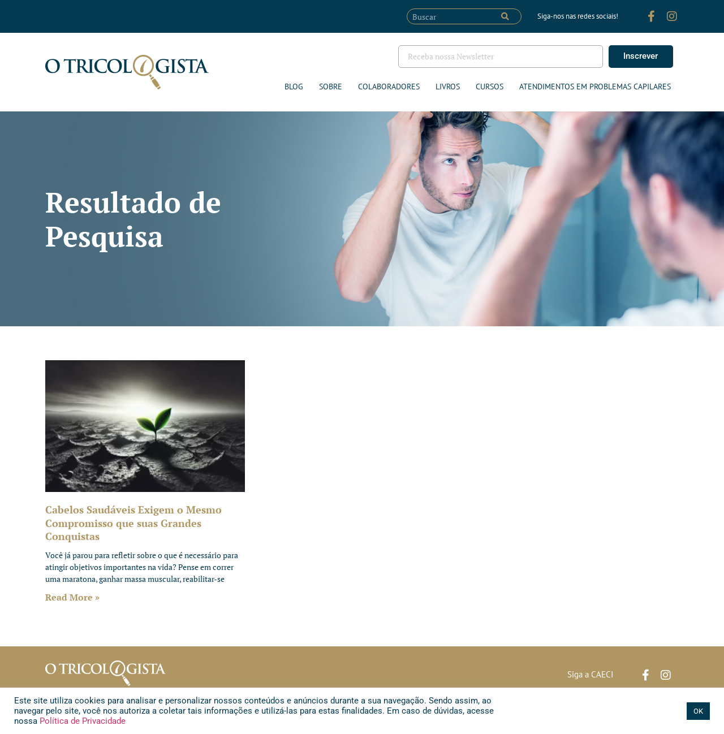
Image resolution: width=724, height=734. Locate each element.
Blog (294, 86)
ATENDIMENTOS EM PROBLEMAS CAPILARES (595, 86)
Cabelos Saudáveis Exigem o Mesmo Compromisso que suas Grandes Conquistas (133, 523)
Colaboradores (389, 86)
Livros (448, 86)
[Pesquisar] (505, 16)
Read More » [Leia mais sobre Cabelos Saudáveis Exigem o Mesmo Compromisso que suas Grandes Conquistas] (72, 597)
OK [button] (698, 711)
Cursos (489, 86)
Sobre (330, 86)
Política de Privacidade (81, 721)
